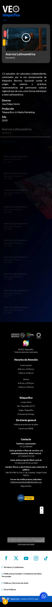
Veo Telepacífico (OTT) (26, 406)
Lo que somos (26, 402)
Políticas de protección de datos (26, 424)
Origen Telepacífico (26, 410)
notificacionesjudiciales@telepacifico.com (26, 482)
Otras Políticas (10, 589)
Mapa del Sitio (26, 486)
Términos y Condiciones (14, 567)
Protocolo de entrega (26, 414)
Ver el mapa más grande (26, 544)
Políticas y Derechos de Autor (16, 583)
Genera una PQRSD (26, 428)
